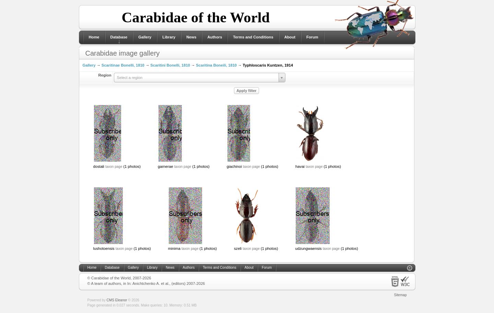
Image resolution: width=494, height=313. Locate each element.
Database (119, 37)
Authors (214, 37)
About (289, 37)
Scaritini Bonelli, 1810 (170, 65)
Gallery (144, 37)
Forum (312, 37)
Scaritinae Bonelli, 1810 (123, 65)
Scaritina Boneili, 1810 (216, 65)
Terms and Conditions (253, 37)
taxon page (113, 167)
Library (168, 37)
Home (94, 37)
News (191, 37)
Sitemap (400, 295)
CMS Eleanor (117, 300)
